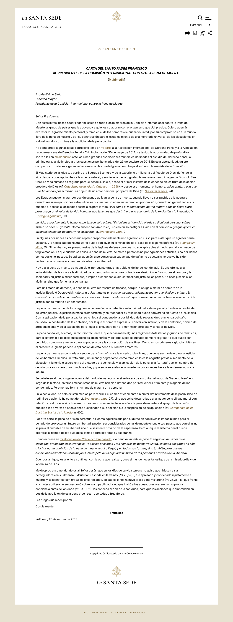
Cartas (47, 27)
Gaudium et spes (156, 191)
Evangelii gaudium (49, 216)
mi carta (106, 147)
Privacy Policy (137, 612)
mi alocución (63, 157)
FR (121, 49)
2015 (58, 27)
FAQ (86, 612)
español (198, 26)
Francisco (31, 27)
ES (114, 49)
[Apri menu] (207, 18)
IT (127, 49)
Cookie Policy (118, 612)
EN (107, 49)
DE (100, 49)
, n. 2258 (91, 186)
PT (133, 49)
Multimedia (116, 79)
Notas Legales (100, 612)
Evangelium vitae (110, 231)
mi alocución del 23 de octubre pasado (86, 439)
